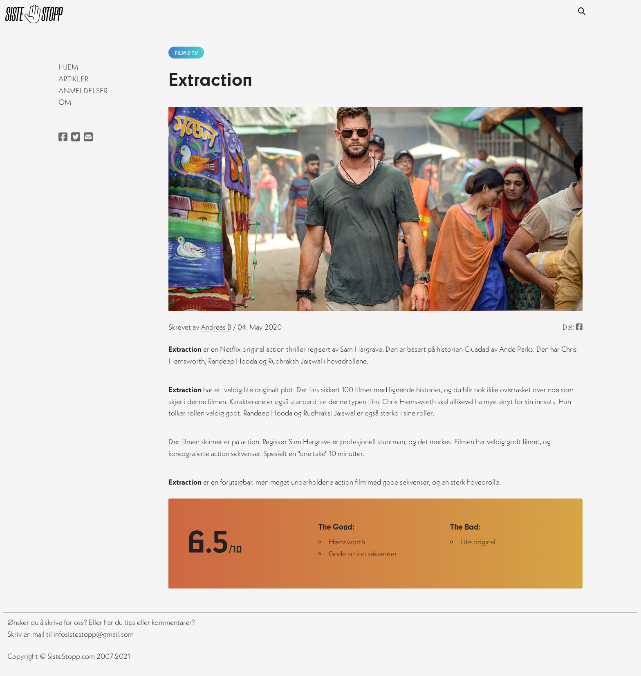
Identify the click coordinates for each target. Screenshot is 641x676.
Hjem (68, 67)
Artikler (73, 78)
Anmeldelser (83, 90)
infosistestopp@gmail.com (94, 634)
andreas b (216, 327)
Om (64, 102)
